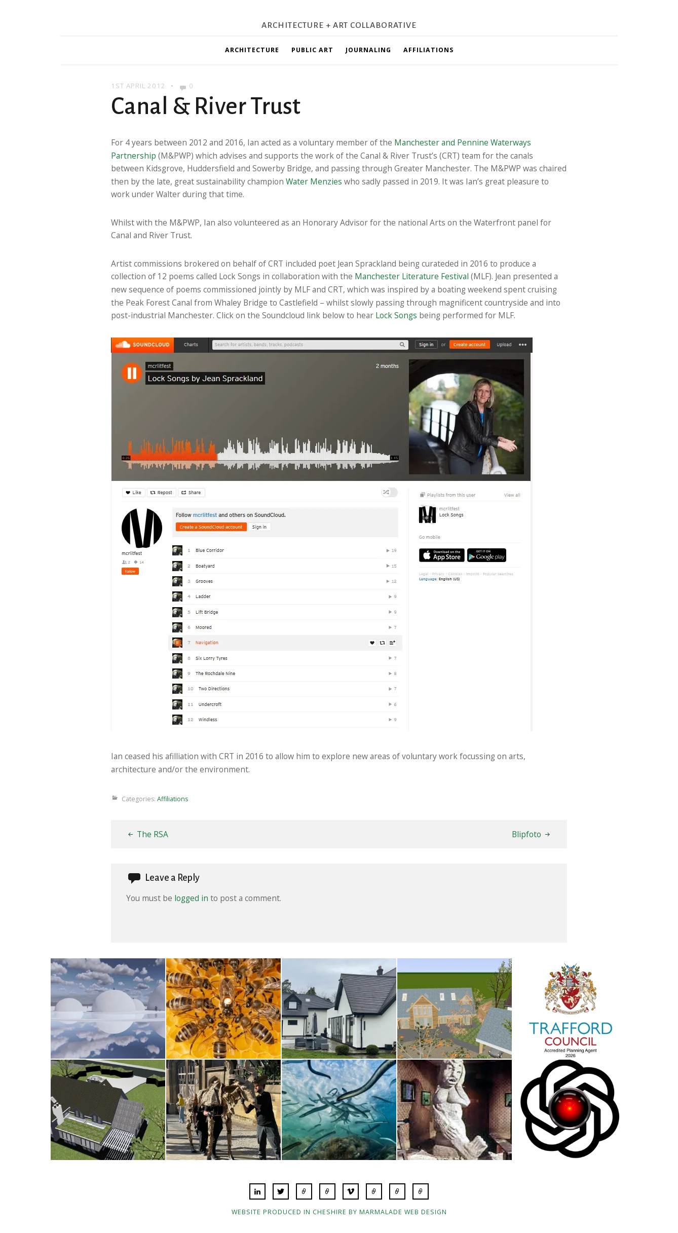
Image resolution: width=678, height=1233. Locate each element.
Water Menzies (314, 181)
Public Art (312, 50)
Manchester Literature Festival (412, 276)
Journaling (368, 50)
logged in (191, 898)
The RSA (152, 834)
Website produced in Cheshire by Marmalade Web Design (339, 1212)
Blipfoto (526, 834)
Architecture (252, 50)
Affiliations (428, 50)
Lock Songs (396, 315)
